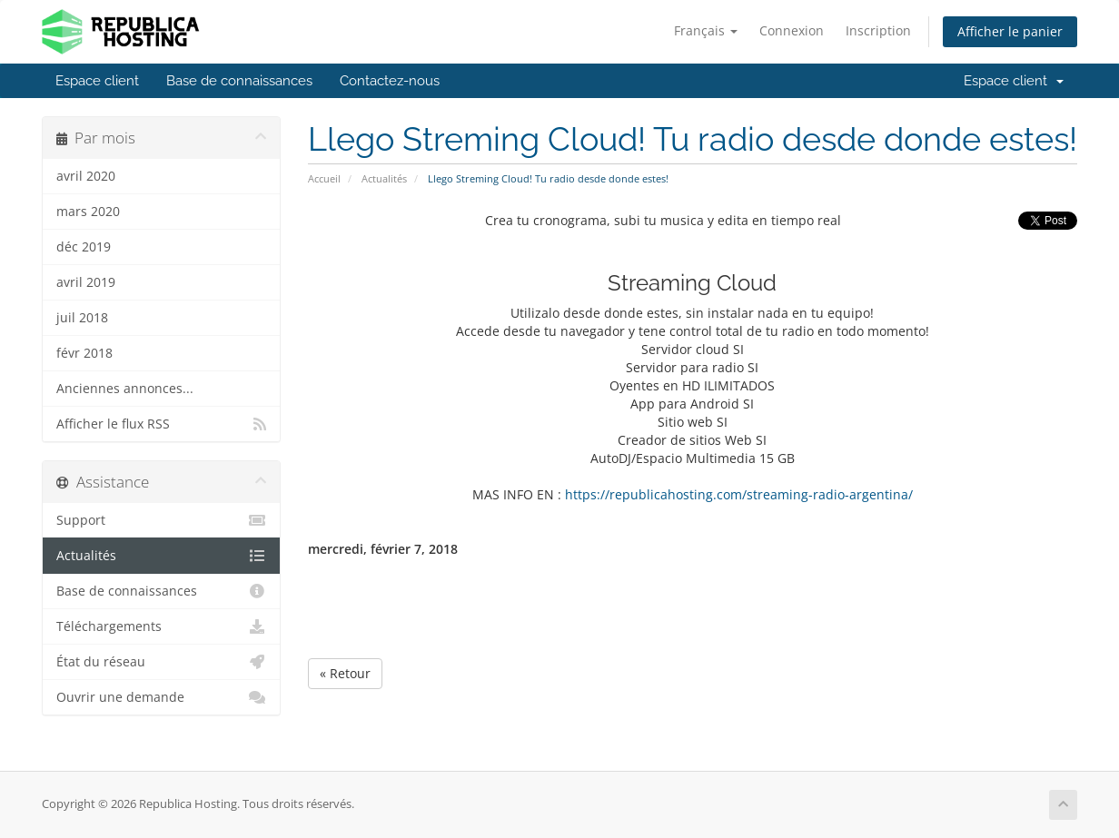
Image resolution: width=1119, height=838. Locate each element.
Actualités (384, 178)
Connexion (791, 30)
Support (161, 520)
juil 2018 (82, 318)
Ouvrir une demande (161, 697)
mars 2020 (88, 211)
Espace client (97, 81)
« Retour (345, 673)
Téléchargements (161, 626)
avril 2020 (85, 176)
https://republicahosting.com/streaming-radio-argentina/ (739, 494)
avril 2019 (85, 282)
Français (706, 30)
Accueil (324, 178)
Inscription (878, 30)
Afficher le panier (1010, 31)
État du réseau (161, 662)
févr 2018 (84, 353)
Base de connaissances (239, 81)
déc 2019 (83, 247)
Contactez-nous (390, 81)
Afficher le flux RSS (161, 424)
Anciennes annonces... (124, 388)
